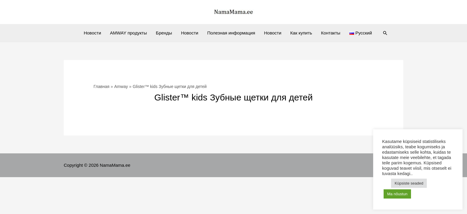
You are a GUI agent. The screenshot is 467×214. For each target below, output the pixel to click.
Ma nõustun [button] (397, 194)
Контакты (330, 32)
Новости (92, 32)
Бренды (164, 32)
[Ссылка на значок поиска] (385, 33)
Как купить (301, 32)
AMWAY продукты (128, 32)
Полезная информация (231, 32)
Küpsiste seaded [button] (409, 183)
